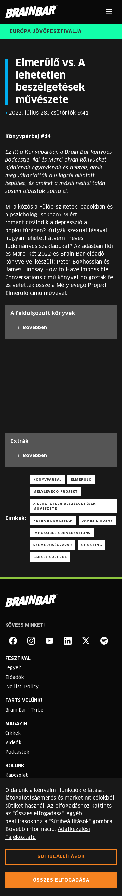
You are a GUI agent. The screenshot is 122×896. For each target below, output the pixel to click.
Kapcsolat (16, 775)
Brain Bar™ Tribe (24, 710)
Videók (13, 743)
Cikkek (13, 733)
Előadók (14, 677)
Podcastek (17, 752)
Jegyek (13, 668)
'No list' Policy (22, 687)
